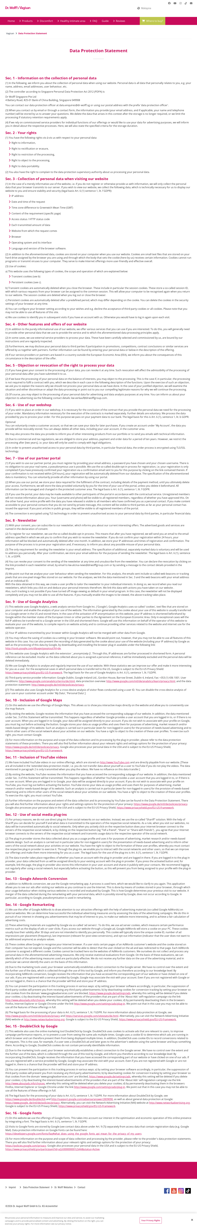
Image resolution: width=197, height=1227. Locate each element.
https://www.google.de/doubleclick (25, 1099)
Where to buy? (152, 21)
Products (26, 21)
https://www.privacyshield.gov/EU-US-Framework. (147, 1019)
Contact (79, 1187)
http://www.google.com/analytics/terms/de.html (47, 681)
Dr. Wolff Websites (62, 1187)
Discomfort (45, 21)
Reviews (119, 21)
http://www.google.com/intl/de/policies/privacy (32, 1016)
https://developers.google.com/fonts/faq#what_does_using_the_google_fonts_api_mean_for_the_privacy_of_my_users (73, 1133)
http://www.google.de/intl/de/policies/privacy (58, 684)
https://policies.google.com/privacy (25, 1145)
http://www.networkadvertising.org (44, 1019)
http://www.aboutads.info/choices (25, 1000)
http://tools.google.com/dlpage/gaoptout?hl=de (33, 648)
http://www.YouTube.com (115, 762)
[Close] (192, 1219)
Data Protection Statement (35, 1187)
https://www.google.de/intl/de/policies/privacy (32, 747)
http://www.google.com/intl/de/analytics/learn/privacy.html (140, 681)
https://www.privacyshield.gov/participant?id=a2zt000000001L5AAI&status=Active (52, 1149)
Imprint (10, 1187)
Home (11, 21)
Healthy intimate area (71, 21)
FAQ (93, 21)
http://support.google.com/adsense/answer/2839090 (82, 1099)
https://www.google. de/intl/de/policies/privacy (32, 1102)
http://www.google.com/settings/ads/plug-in (99, 1003)
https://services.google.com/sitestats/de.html (92, 1016)
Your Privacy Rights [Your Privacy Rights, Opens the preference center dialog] (150, 1220)
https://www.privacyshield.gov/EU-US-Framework (33, 672)
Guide (105, 21)
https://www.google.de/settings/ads (110, 993)
